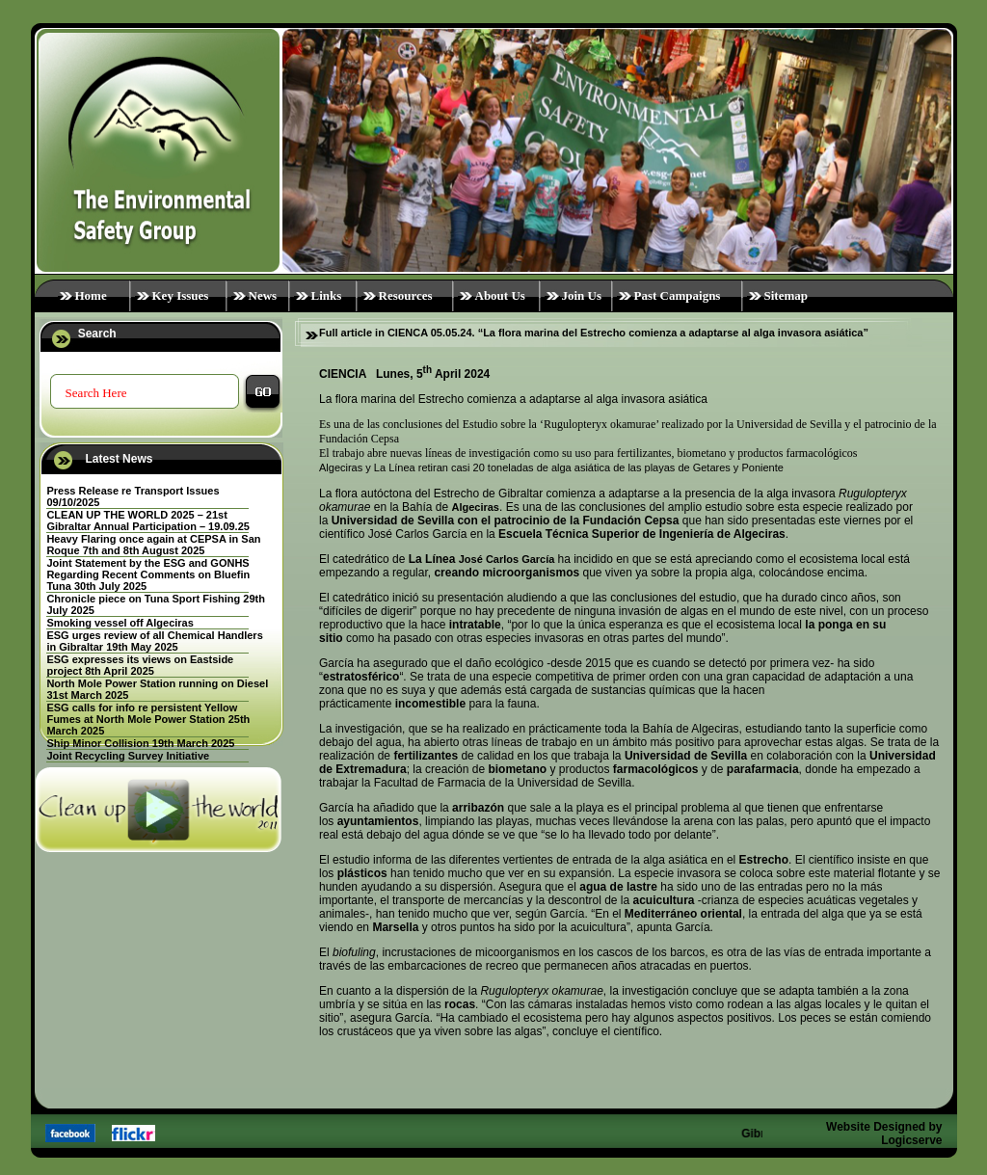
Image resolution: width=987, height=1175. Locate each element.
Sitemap (786, 295)
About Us (500, 295)
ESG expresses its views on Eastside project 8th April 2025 (139, 665)
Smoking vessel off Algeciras (119, 622)
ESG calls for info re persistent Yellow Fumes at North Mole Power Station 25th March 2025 (148, 719)
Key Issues (180, 295)
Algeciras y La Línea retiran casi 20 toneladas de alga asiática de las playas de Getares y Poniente (551, 467)
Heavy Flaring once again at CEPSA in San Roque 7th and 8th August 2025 (153, 544)
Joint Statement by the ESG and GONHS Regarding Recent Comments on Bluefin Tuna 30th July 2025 (148, 574)
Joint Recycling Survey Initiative (127, 755)
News (263, 295)
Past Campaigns (677, 295)
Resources (406, 295)
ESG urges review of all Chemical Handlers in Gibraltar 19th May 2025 (154, 641)
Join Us (582, 295)
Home (91, 295)
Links (326, 295)
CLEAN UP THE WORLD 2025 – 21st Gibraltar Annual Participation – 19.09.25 (148, 520)
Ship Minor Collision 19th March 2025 (140, 743)
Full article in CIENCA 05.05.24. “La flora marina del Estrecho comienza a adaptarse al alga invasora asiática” (593, 332)
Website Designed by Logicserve (884, 1133)
